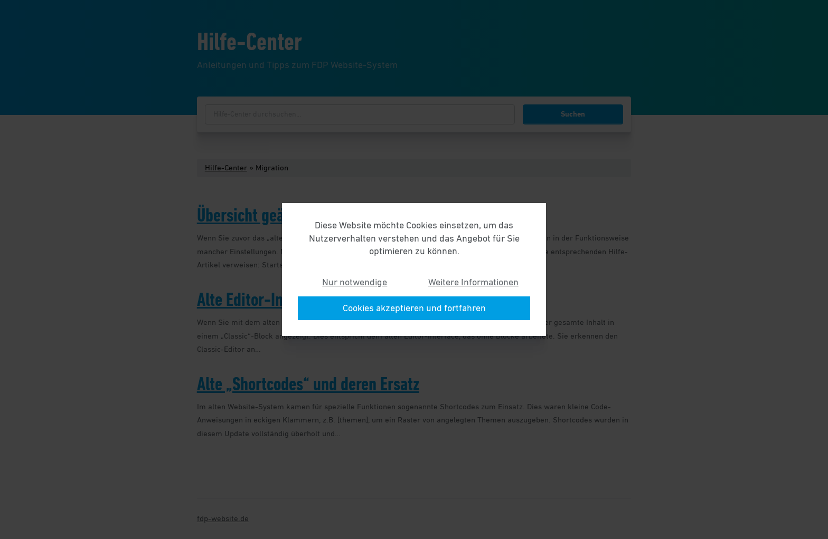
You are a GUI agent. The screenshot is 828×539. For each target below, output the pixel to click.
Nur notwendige (354, 282)
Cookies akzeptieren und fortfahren (414, 308)
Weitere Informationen (473, 282)
